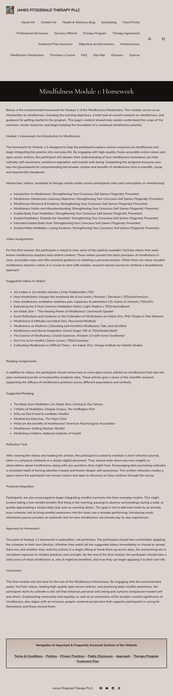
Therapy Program (146, 656)
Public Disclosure (100, 656)
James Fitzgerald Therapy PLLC (48, 10)
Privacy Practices (72, 656)
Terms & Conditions (28, 656)
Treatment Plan (88, 661)
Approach (123, 656)
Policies (51, 656)
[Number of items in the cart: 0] (163, 39)
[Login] (149, 39)
